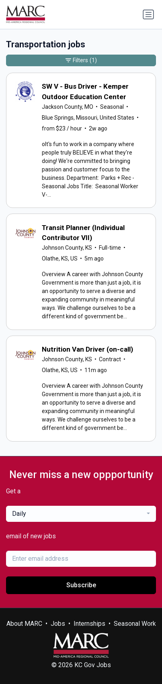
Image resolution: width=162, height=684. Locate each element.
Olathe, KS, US (60, 258)
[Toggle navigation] (148, 14)
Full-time (110, 247)
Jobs (58, 623)
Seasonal (112, 107)
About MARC (24, 623)
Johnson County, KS (67, 247)
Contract (110, 359)
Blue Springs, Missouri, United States (88, 117)
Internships (89, 623)
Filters (81, 60)
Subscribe (81, 585)
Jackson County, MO (67, 107)
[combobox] (81, 514)
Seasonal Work (135, 623)
